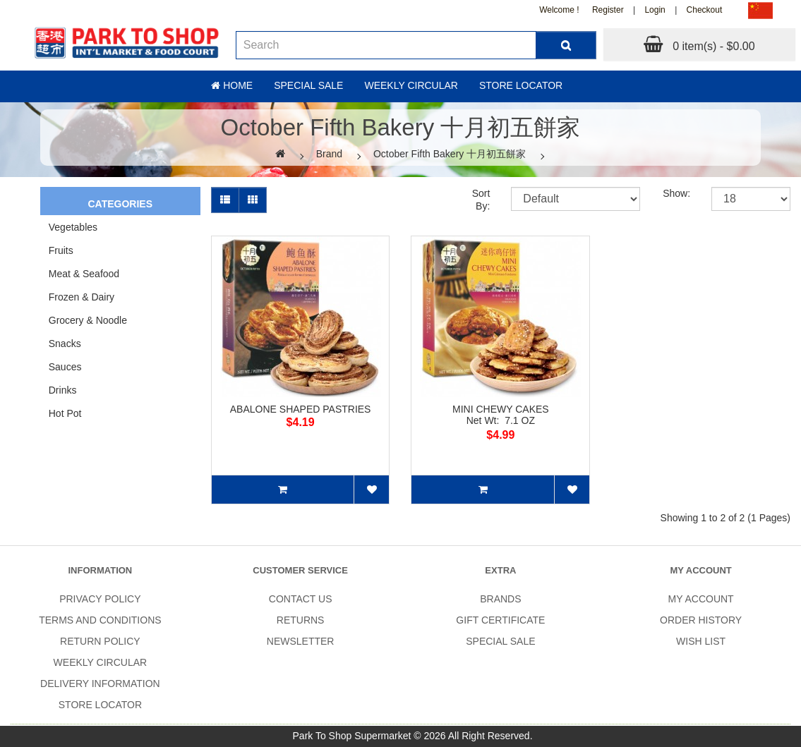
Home (232, 85)
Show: (676, 193)
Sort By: (481, 200)
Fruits (61, 250)
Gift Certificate (500, 620)
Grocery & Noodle (88, 320)
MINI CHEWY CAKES (500, 409)
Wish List (700, 641)
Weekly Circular (411, 85)
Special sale (308, 85)
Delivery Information (100, 683)
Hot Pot (65, 413)
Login (654, 10)
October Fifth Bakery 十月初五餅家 (449, 153)
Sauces (65, 366)
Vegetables (73, 227)
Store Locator (520, 85)
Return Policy (100, 641)
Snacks (65, 343)
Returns (301, 620)
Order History (701, 620)
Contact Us (300, 599)
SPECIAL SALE (500, 641)
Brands (500, 599)
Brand (329, 153)
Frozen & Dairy (81, 297)
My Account (701, 599)
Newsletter (301, 641)
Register (608, 10)
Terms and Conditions (100, 620)
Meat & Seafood (84, 273)
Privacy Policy (99, 599)
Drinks (63, 390)
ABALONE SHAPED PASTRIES (300, 409)
